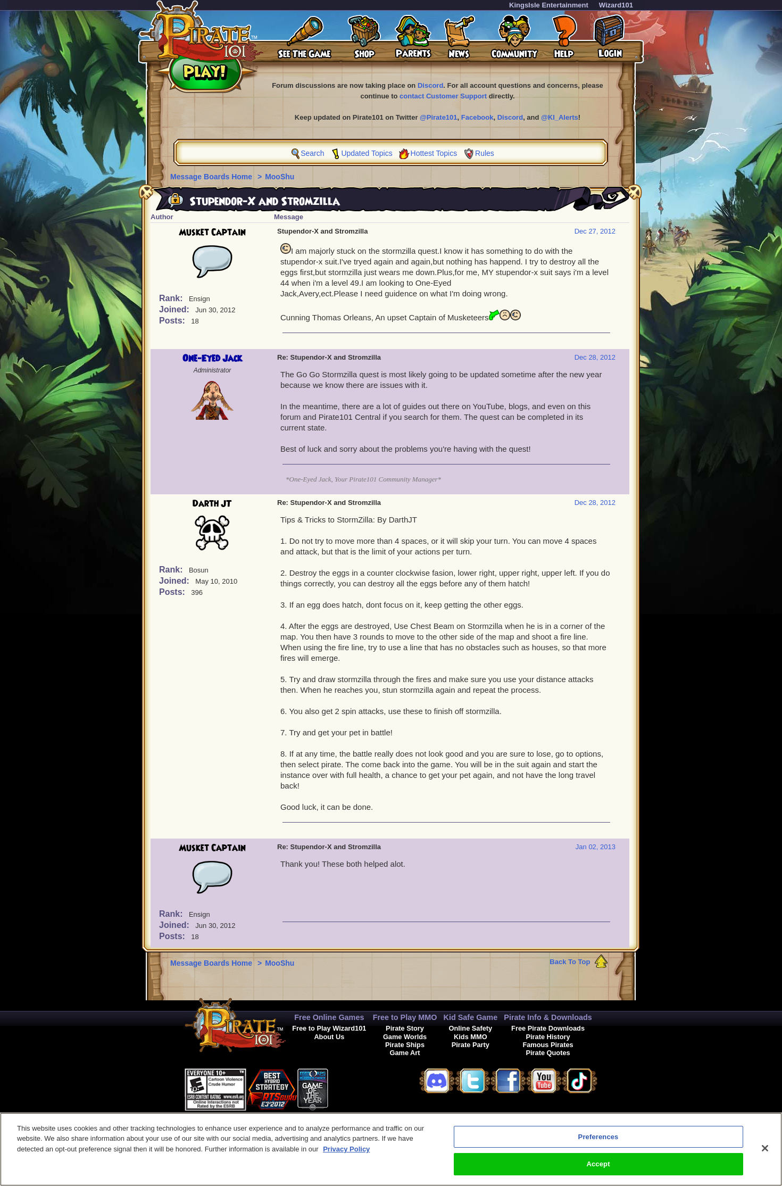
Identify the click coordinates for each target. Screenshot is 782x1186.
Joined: (175, 309)
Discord (430, 85)
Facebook (477, 117)
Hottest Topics (434, 153)
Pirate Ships (405, 1045)
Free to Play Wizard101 (329, 1028)
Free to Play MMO (405, 1017)
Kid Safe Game (471, 1017)
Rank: (172, 298)
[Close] (765, 1153)
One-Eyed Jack (212, 358)
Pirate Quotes (548, 1053)
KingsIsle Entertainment (548, 5)
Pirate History (548, 1037)
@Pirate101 (438, 117)
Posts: (173, 320)
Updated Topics (366, 153)
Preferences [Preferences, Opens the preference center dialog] (598, 1142)
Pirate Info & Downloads (548, 1017)
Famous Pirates (547, 1045)
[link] (354, 1087)
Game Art (404, 1053)
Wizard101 (616, 5)
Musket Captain (212, 232)
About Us (329, 1037)
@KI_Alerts (559, 117)
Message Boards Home (212, 176)
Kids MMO (470, 1037)
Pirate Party (470, 1045)
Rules (484, 153)
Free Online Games (329, 1017)
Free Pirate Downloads (548, 1028)
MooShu (279, 176)
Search (312, 153)
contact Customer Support (443, 96)
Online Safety (470, 1028)
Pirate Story (405, 1028)
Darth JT (212, 503)
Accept (598, 1169)
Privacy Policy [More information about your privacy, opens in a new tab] (346, 1154)
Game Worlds (405, 1037)
